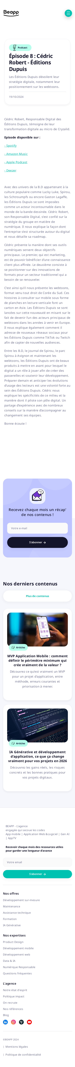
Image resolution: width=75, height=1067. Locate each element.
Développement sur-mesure (21, 900)
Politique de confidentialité (23, 1054)
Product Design (13, 942)
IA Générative (12, 925)
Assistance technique (17, 912)
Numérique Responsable (19, 967)
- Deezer (10, 170)
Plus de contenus (37, 596)
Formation (10, 919)
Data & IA (9, 960)
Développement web (16, 954)
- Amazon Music (16, 154)
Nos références (13, 1009)
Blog (6, 1015)
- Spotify (10, 146)
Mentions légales (16, 1046)
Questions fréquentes (17, 973)
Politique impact (13, 996)
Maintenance (11, 906)
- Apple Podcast (15, 162)
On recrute (10, 1002)
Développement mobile (18, 948)
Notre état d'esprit (15, 990)
